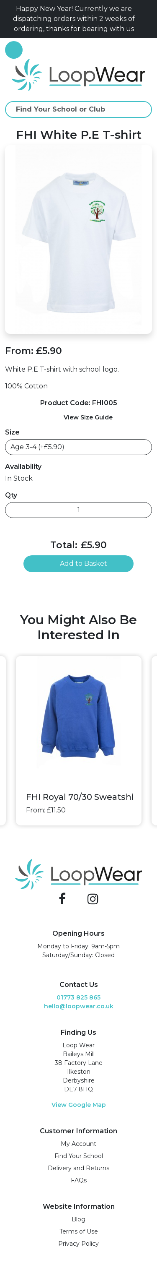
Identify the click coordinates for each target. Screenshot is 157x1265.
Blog (78, 1219)
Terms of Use (78, 1231)
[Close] (148, 18)
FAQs (79, 1180)
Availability (23, 467)
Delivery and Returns (78, 1168)
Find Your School (78, 1156)
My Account (78, 1144)
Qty (11, 495)
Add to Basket (78, 563)
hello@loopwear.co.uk (78, 1006)
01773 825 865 (78, 997)
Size (12, 432)
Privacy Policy (78, 1243)
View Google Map (78, 1105)
